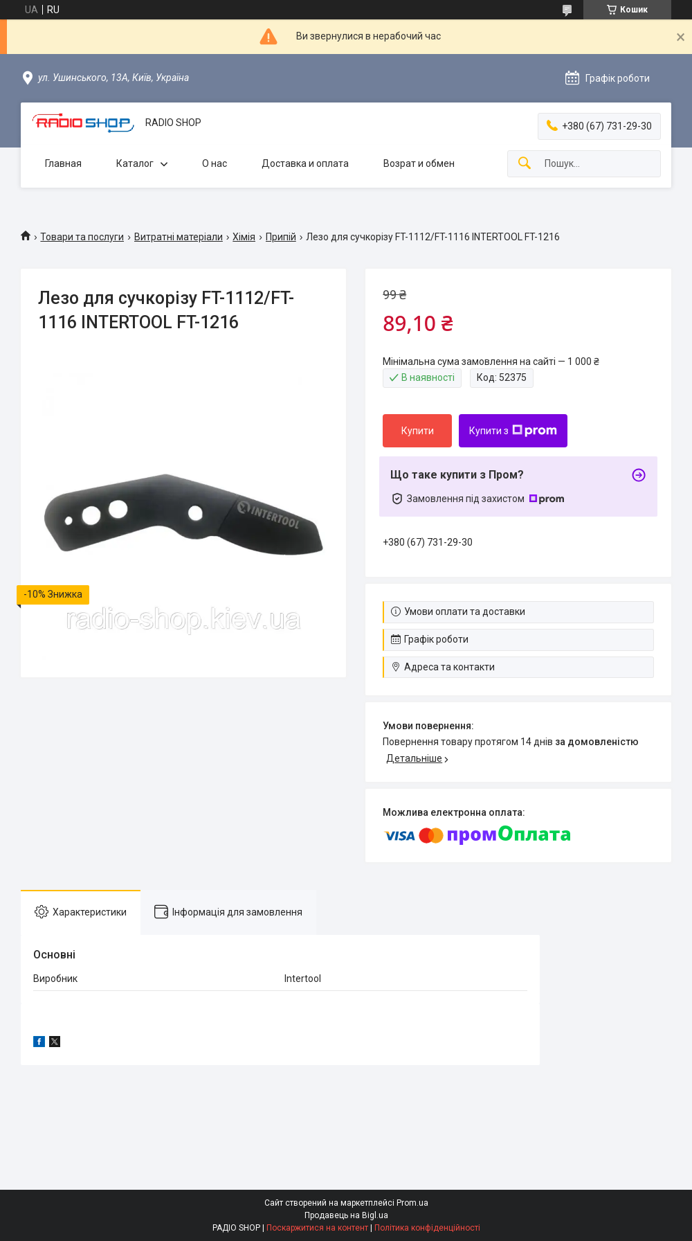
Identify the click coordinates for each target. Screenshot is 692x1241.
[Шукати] (524, 164)
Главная (63, 163)
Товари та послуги (82, 236)
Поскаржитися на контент (317, 1228)
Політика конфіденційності (427, 1228)
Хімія (244, 236)
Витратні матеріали (178, 236)
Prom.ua (412, 1203)
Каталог (135, 163)
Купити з (513, 431)
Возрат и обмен (419, 163)
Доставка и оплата (305, 163)
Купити (417, 430)
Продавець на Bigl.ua (346, 1215)
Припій (281, 236)
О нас (214, 163)
